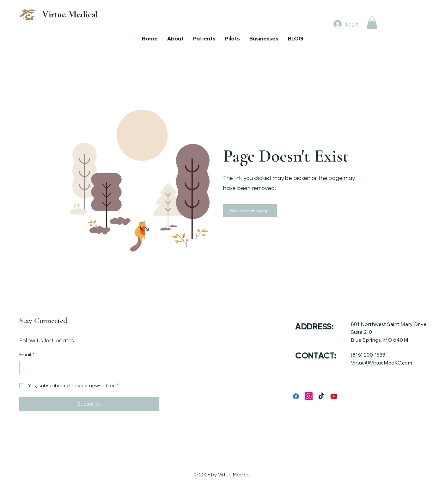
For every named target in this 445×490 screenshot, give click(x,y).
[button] (372, 22)
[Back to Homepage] (250, 210)
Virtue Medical (70, 16)
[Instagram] (309, 396)
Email (26, 354)
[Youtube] (334, 396)
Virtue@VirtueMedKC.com (381, 362)
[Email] (87, 367)
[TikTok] (321, 396)
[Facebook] (296, 396)
